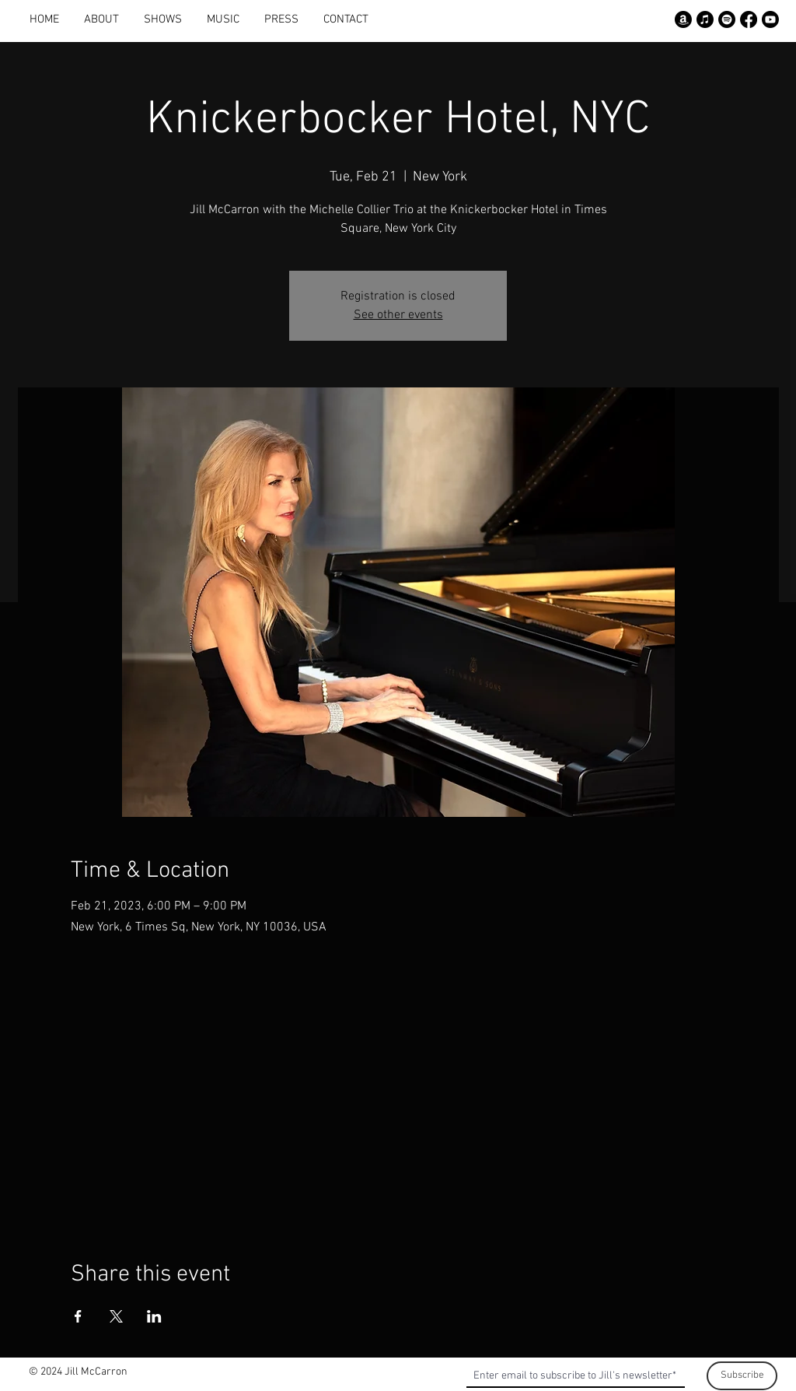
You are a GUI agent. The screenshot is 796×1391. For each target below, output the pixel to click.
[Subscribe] (742, 1375)
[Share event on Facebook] (78, 1316)
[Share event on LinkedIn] (154, 1316)
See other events (398, 315)
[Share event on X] (116, 1316)
